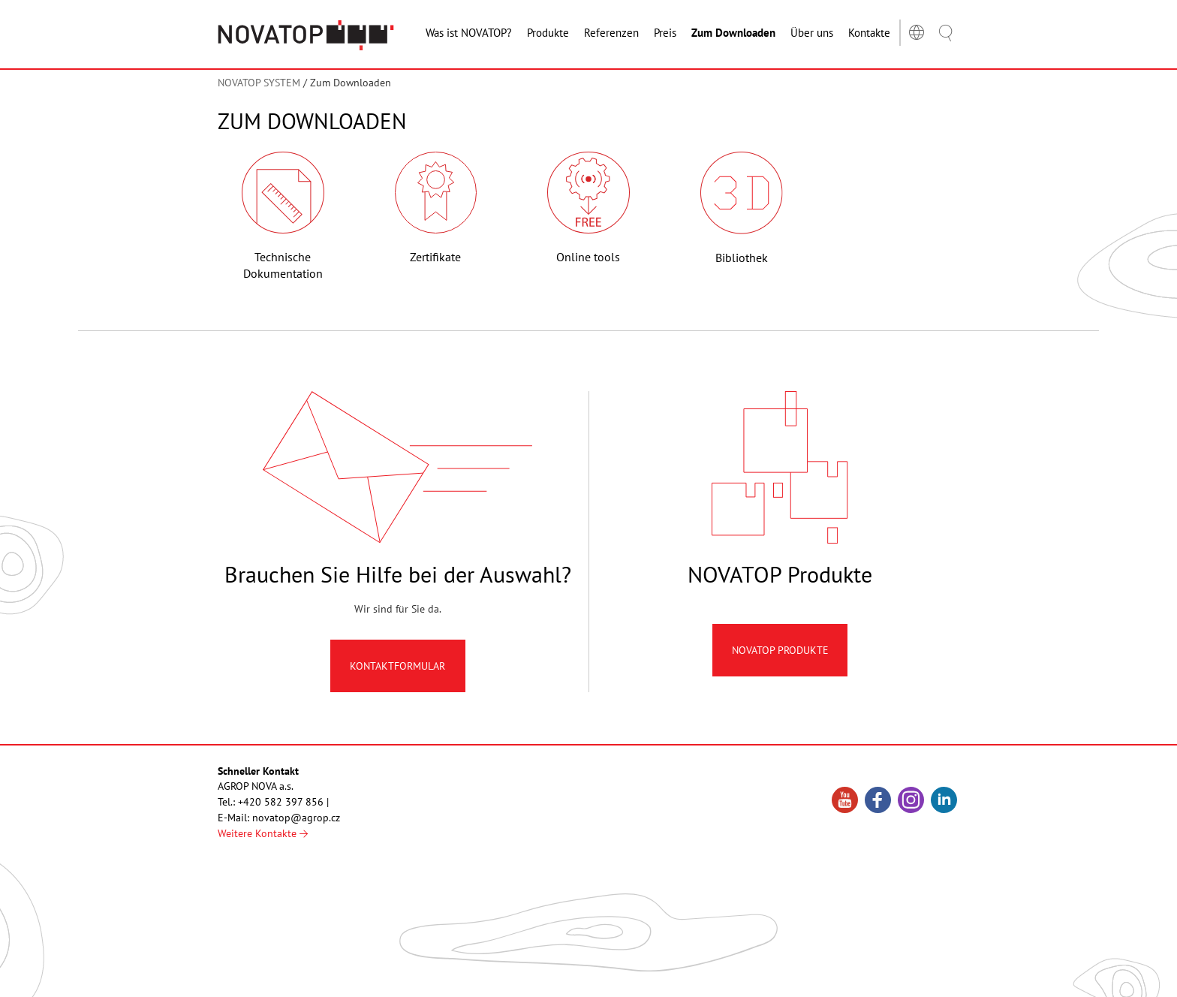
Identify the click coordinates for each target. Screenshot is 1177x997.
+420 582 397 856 (281, 802)
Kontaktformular (397, 666)
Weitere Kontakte (263, 833)
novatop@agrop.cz (296, 817)
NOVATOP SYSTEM (259, 82)
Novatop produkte (780, 650)
